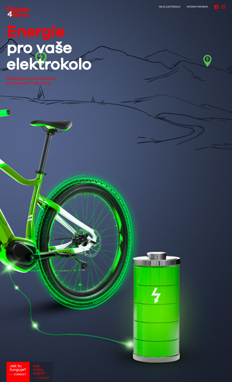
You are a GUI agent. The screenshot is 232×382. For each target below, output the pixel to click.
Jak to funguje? (18, 370)
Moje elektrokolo (169, 6)
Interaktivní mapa (197, 6)
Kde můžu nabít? (41, 372)
